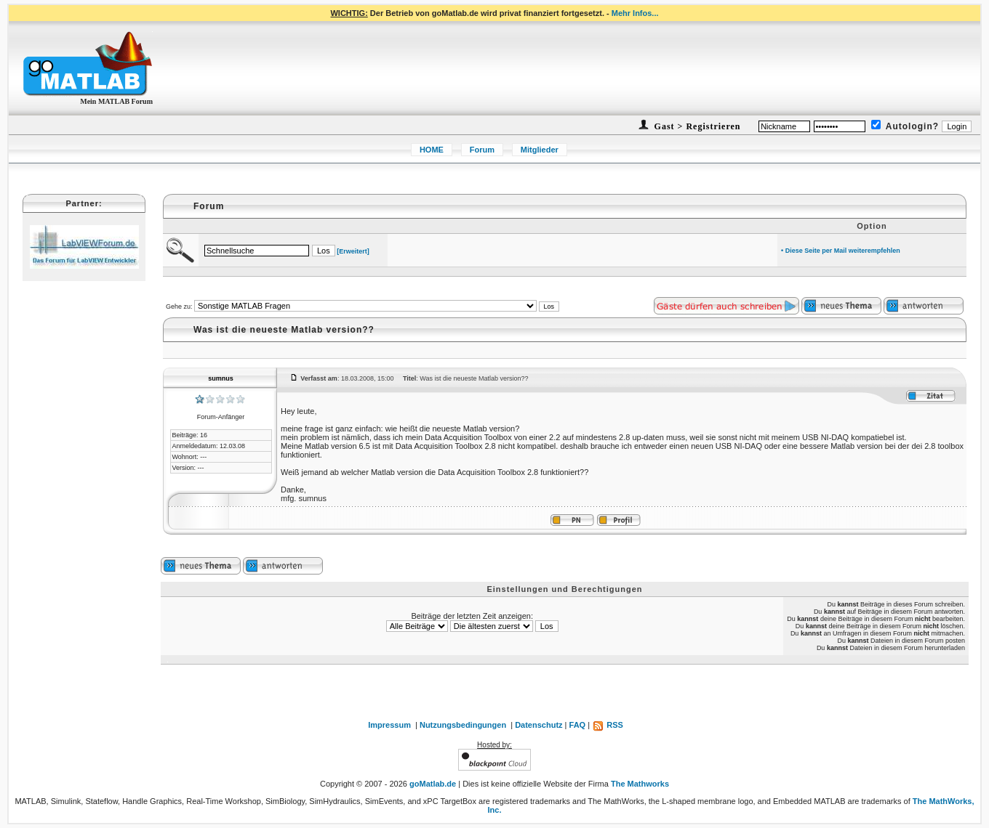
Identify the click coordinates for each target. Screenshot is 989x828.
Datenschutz (538, 725)
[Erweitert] (353, 251)
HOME (432, 149)
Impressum (389, 725)
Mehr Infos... (635, 13)
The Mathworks (640, 783)
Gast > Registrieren (696, 126)
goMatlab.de (432, 783)
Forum (482, 149)
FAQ (577, 725)
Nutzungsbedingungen (463, 725)
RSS (607, 725)
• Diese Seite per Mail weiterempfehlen (840, 250)
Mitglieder (539, 149)
